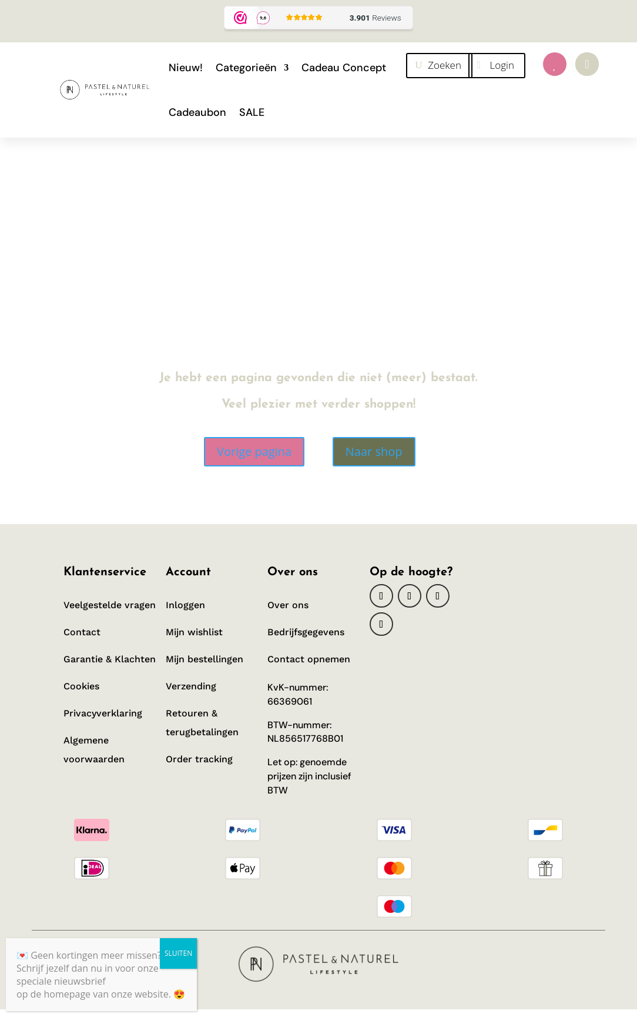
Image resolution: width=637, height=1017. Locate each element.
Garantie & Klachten (109, 659)
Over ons (288, 605)
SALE (251, 112)
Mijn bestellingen (204, 659)
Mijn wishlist (194, 632)
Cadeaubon (197, 112)
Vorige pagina (254, 451)
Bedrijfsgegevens (305, 632)
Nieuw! (186, 68)
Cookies (81, 686)
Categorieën (246, 68)
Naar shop (374, 451)
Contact (81, 632)
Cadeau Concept (343, 68)
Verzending (191, 686)
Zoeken (444, 65)
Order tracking (201, 759)
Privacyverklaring (102, 713)
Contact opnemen (308, 659)
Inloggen (185, 605)
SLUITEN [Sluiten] (178, 953)
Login (502, 65)
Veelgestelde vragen (109, 605)
